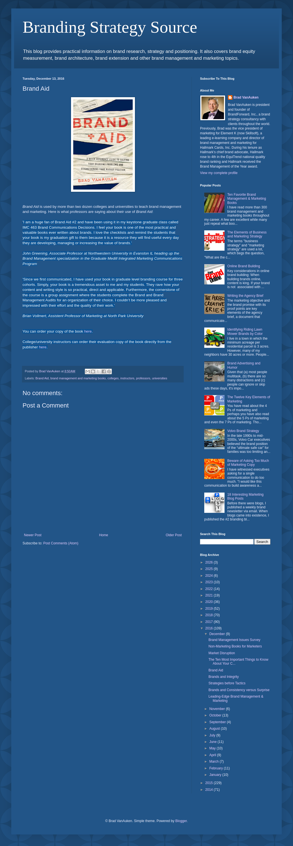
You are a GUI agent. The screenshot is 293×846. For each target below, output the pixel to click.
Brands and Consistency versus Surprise (239, 690)
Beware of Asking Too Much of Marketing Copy (248, 463)
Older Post (174, 535)
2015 (209, 783)
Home (103, 535)
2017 (209, 622)
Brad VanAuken (246, 97)
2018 (209, 615)
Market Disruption (221, 653)
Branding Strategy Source (110, 27)
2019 (209, 609)
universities (159, 378)
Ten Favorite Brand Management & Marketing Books (246, 199)
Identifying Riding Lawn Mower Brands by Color (245, 331)
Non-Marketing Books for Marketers (235, 646)
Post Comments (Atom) (60, 543)
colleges (113, 378)
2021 (209, 595)
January (215, 775)
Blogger (181, 821)
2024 (209, 576)
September (218, 722)
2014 (209, 790)
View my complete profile (218, 173)
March (214, 761)
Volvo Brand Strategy (243, 431)
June (213, 742)
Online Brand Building (243, 266)
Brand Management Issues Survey (234, 640)
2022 (209, 589)
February (216, 768)
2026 (209, 562)
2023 (209, 582)
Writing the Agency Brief (245, 296)
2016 (209, 628)
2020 (209, 602)
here (88, 331)
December (217, 634)
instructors (127, 378)
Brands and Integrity (223, 677)
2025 (209, 569)
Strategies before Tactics (226, 683)
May (213, 748)
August (215, 729)
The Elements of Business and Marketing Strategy (247, 234)
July (212, 735)
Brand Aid (42, 378)
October (215, 715)
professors (143, 378)
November (217, 709)
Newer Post (32, 535)
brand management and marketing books (78, 378)
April (213, 755)
